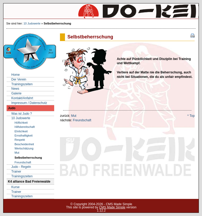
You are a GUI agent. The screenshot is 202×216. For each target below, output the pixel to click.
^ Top (191, 116)
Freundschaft (82, 120)
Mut (73, 116)
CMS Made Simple (112, 207)
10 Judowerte (32, 23)
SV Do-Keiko (101, 11)
